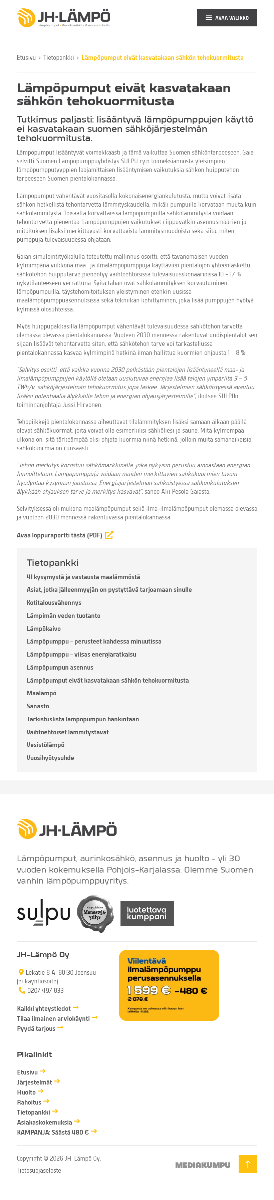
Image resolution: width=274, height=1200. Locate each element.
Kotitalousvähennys (54, 602)
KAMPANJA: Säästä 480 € (53, 1132)
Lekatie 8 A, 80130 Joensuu (61, 972)
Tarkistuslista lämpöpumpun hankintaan (83, 719)
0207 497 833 (45, 990)
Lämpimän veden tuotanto (63, 615)
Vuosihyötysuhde (50, 757)
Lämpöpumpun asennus (60, 667)
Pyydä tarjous (36, 1028)
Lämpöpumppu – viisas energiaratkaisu (81, 654)
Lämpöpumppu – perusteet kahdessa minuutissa (94, 641)
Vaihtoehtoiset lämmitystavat (68, 732)
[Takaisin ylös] (248, 1164)
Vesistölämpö (45, 744)
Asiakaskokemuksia (44, 1122)
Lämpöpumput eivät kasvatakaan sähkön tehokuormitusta (108, 680)
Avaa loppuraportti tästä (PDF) (59, 535)
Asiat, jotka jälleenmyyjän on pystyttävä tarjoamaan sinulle (109, 589)
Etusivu (26, 57)
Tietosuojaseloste (39, 1170)
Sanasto (38, 706)
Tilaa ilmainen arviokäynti (53, 1018)
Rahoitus (29, 1102)
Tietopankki (58, 57)
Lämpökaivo (44, 628)
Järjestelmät (34, 1082)
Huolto (26, 1092)
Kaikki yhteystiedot (44, 1008)
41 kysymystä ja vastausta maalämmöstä (83, 576)
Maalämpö (41, 693)
